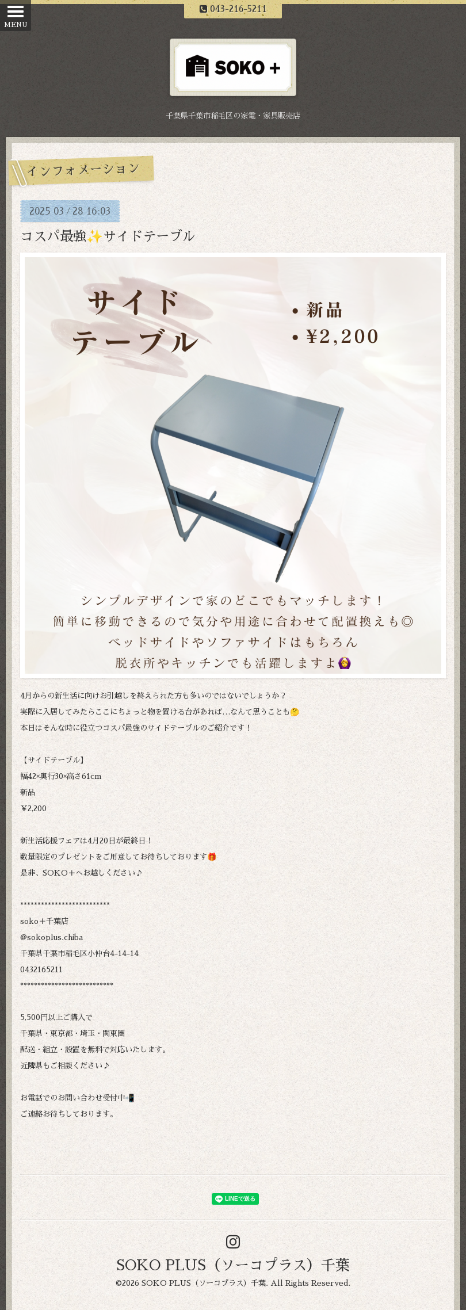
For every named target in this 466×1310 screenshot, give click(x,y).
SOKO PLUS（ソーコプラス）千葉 (233, 1265)
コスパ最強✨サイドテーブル (108, 236)
